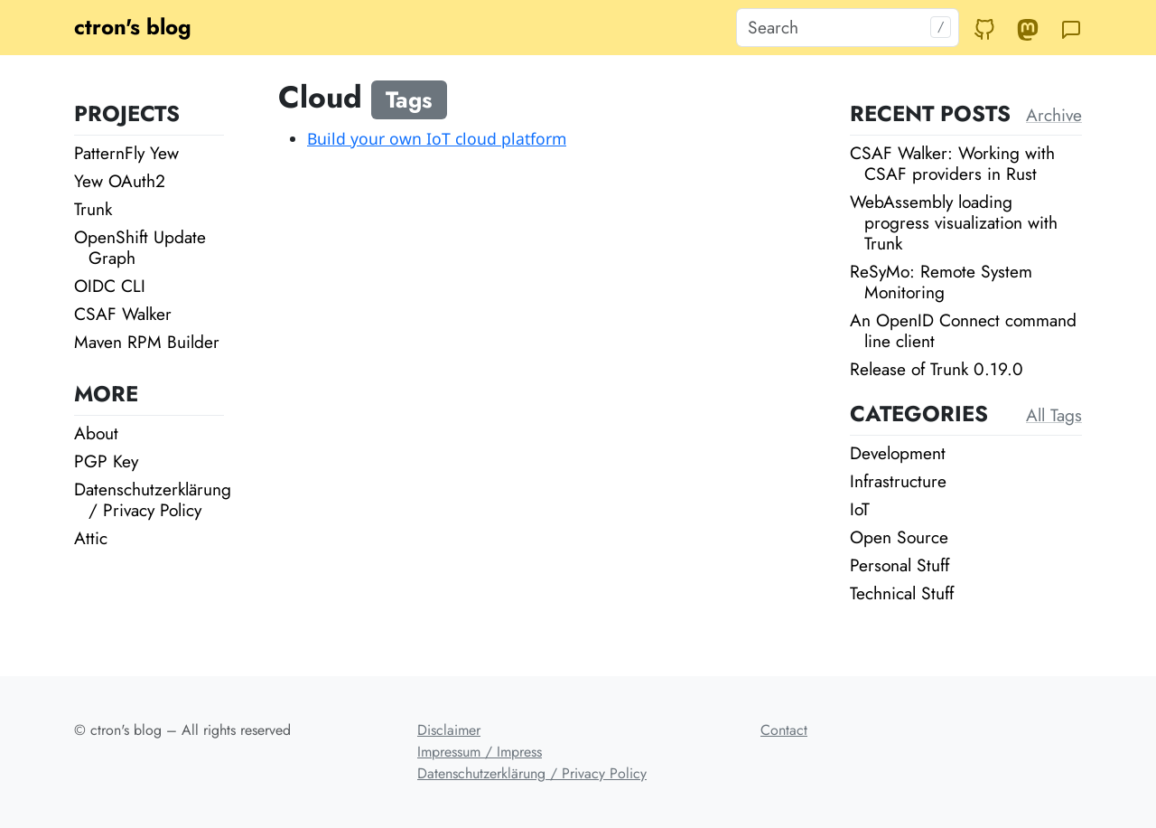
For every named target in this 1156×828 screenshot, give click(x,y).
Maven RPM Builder (146, 341)
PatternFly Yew (126, 152)
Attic (90, 537)
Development (898, 453)
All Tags (1054, 415)
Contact (783, 730)
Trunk (93, 208)
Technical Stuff (902, 593)
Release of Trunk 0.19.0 (936, 368)
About (96, 433)
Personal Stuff (899, 565)
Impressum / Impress (479, 751)
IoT (860, 509)
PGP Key (106, 461)
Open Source (899, 537)
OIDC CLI (109, 285)
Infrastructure (898, 481)
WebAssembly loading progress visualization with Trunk (954, 222)
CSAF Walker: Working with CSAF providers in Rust (952, 163)
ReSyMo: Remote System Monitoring (941, 282)
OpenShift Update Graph (140, 247)
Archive (1054, 114)
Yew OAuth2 (119, 180)
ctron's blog (132, 26)
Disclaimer (448, 730)
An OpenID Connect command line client (963, 330)
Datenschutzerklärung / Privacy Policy (152, 499)
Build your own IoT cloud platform (436, 138)
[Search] (847, 27)
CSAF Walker (123, 313)
